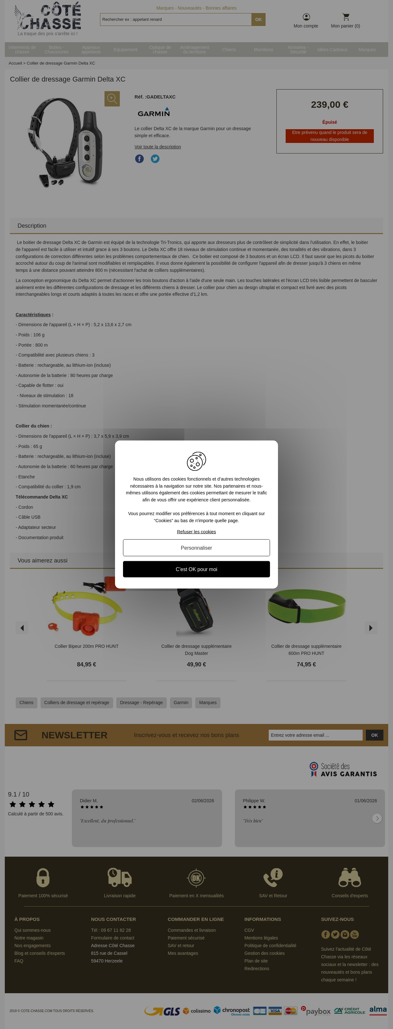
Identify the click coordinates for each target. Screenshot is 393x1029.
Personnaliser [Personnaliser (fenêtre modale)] (196, 547)
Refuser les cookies (196, 531)
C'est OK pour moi (196, 569)
